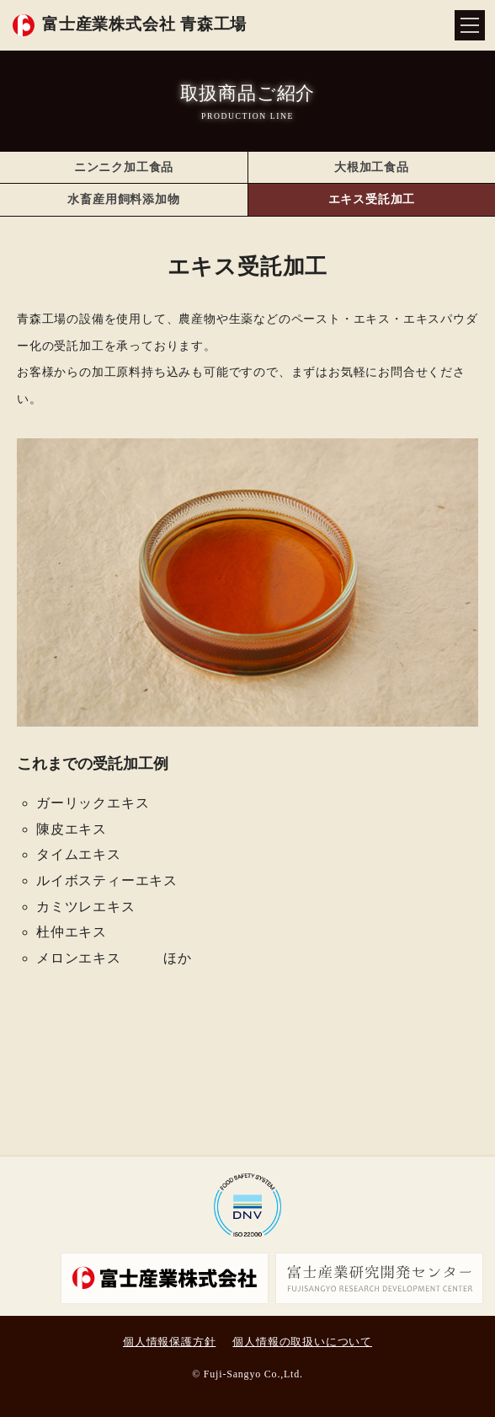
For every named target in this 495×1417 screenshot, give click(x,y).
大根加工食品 (371, 167)
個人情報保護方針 (169, 1342)
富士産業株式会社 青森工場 (144, 24)
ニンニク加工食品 (123, 167)
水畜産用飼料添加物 (123, 199)
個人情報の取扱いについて (302, 1342)
